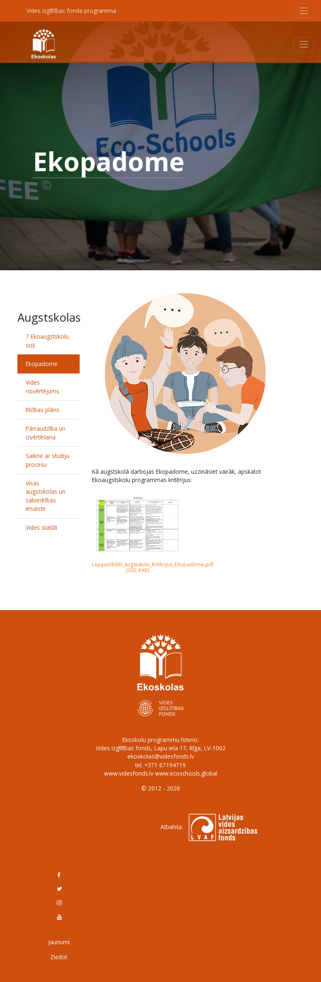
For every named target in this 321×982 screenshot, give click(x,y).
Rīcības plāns (42, 410)
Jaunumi (59, 942)
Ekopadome (42, 364)
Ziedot (58, 957)
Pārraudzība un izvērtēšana (46, 432)
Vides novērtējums (42, 386)
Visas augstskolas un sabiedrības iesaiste (46, 495)
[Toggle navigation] (304, 10)
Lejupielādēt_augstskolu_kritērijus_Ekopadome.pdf (153, 564)
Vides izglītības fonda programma (71, 11)
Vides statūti (41, 527)
